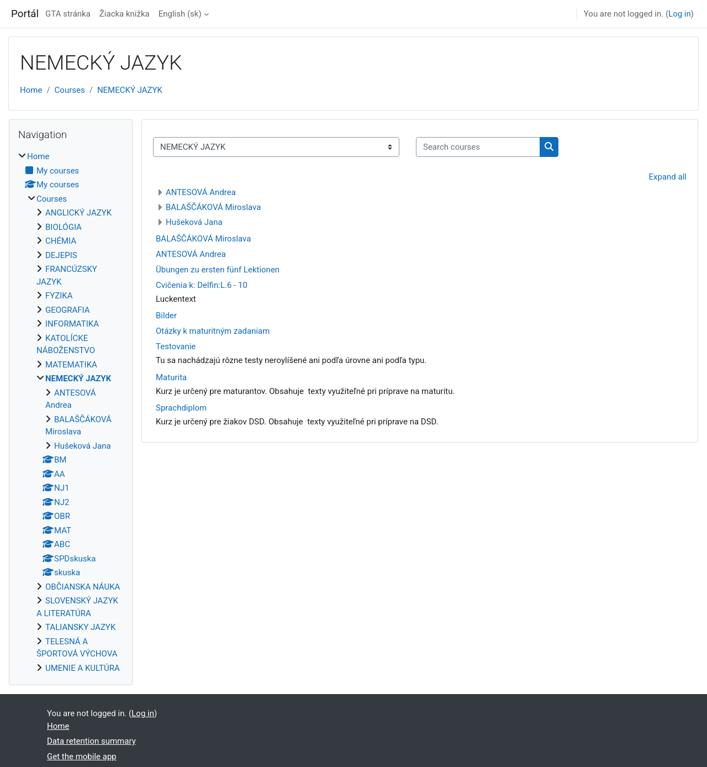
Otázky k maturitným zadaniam (213, 331)
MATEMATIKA (71, 365)
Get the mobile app (82, 756)
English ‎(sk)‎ (180, 14)
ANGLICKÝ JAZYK (78, 213)
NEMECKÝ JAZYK (129, 90)
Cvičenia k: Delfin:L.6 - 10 (201, 285)
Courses (70, 90)
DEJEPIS (61, 255)
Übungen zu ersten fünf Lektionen (217, 270)
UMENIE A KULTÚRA (82, 668)
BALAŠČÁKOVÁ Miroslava (213, 207)
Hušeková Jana (194, 222)
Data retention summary (91, 741)
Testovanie (176, 346)
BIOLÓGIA (63, 227)
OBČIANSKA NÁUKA (82, 587)
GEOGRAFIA (67, 310)
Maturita (171, 377)
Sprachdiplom (181, 408)
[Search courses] (478, 147)
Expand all (668, 177)
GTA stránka (68, 14)
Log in (679, 14)
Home (31, 90)
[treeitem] (70, 412)
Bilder (166, 316)
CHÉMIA (60, 241)
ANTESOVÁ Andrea (201, 192)
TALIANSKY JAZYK (80, 627)
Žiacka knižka (124, 14)
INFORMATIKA (72, 324)
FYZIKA (59, 296)
